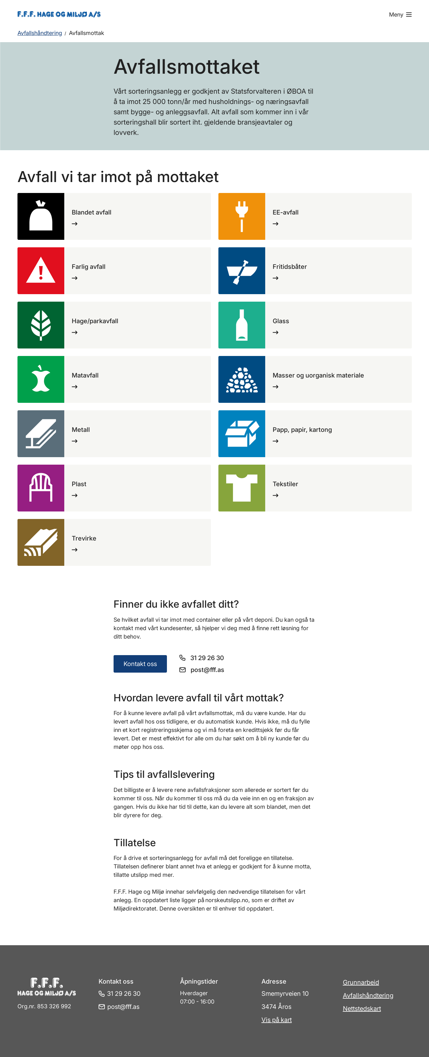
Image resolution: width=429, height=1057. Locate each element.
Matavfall (85, 375)
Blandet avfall (91, 212)
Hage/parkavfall (95, 321)
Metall (81, 429)
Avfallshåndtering (39, 33)
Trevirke (84, 538)
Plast (79, 484)
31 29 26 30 (207, 658)
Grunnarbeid (361, 982)
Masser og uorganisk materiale (318, 375)
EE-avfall (286, 212)
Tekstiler (285, 484)
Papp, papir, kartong (302, 429)
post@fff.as (207, 670)
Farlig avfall (88, 266)
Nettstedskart (362, 1008)
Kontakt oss (140, 664)
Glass (281, 321)
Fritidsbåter (290, 266)
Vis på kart (276, 1020)
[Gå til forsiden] (66, 14)
